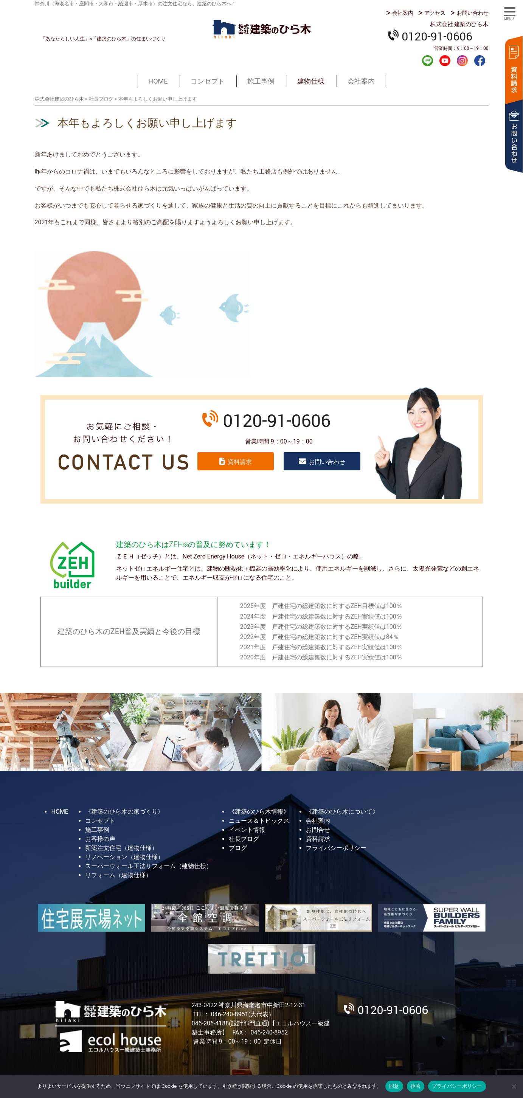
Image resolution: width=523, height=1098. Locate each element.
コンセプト (208, 81)
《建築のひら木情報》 (259, 811)
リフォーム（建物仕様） (118, 875)
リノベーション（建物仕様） (124, 857)
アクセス (434, 13)
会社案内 (402, 13)
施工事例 (261, 81)
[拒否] (513, 1086)
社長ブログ (244, 838)
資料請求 (513, 69)
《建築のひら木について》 (342, 811)
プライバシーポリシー (336, 847)
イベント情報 (247, 829)
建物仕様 (310, 81)
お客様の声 (100, 838)
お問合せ (318, 829)
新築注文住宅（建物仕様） (121, 847)
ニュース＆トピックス (259, 820)
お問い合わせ (473, 13)
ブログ (238, 847)
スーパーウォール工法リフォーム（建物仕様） (148, 866)
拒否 (416, 1086)
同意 (394, 1086)
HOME (158, 81)
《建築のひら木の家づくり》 (124, 811)
